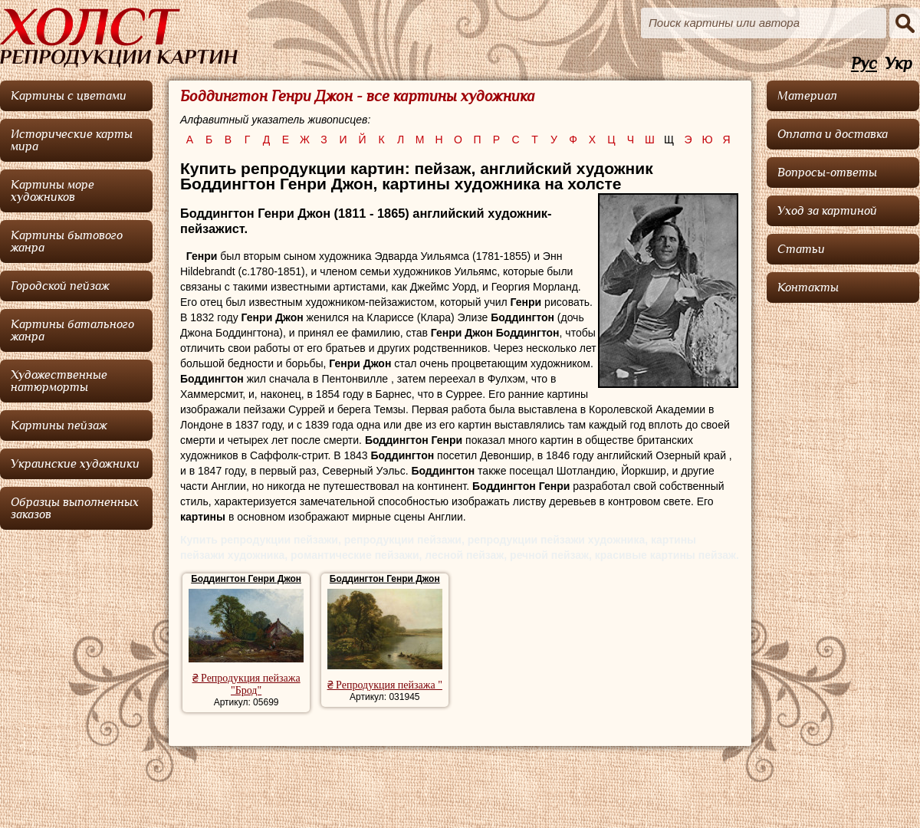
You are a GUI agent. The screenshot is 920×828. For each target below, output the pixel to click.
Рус (864, 64)
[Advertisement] (843, 540)
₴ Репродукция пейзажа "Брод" (246, 684)
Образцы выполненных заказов (75, 508)
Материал (807, 96)
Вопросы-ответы (827, 172)
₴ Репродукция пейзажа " (384, 685)
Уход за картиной (827, 211)
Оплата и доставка (832, 134)
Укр (898, 64)
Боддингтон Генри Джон (246, 578)
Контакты (808, 287)
